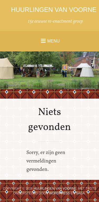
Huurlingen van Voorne (54, 9)
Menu (53, 41)
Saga (80, 193)
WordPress (59, 193)
